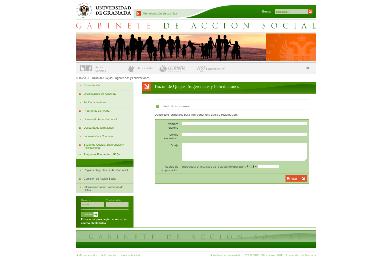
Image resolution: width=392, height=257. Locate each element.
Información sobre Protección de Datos (103, 189)
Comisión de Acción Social (100, 178)
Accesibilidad (131, 255)
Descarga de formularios (99, 127)
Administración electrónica (159, 13)
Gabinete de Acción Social (196, 25)
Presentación (92, 85)
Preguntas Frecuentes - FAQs (102, 154)
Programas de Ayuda (97, 110)
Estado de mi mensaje (176, 106)
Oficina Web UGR (272, 255)
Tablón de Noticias (95, 102)
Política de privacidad (226, 255)
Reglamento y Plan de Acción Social (106, 170)
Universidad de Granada (102, 7)
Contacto (110, 255)
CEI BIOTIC (252, 255)
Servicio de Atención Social (100, 119)
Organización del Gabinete (100, 93)
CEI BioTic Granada (177, 68)
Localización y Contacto (98, 136)
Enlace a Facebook (89, 68)
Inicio (82, 78)
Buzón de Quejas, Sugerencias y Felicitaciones (120, 78)
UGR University (211, 70)
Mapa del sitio (87, 255)
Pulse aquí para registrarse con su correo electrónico (104, 221)
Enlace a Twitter (83, 68)
